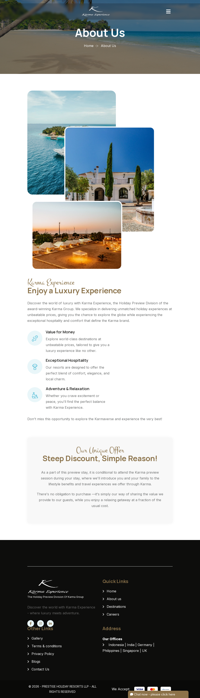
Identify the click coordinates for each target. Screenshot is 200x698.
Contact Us (40, 669)
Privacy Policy (43, 654)
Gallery (37, 638)
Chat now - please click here (152, 694)
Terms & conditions (47, 646)
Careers (113, 614)
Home (89, 46)
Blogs (36, 661)
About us (114, 599)
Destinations (116, 606)
